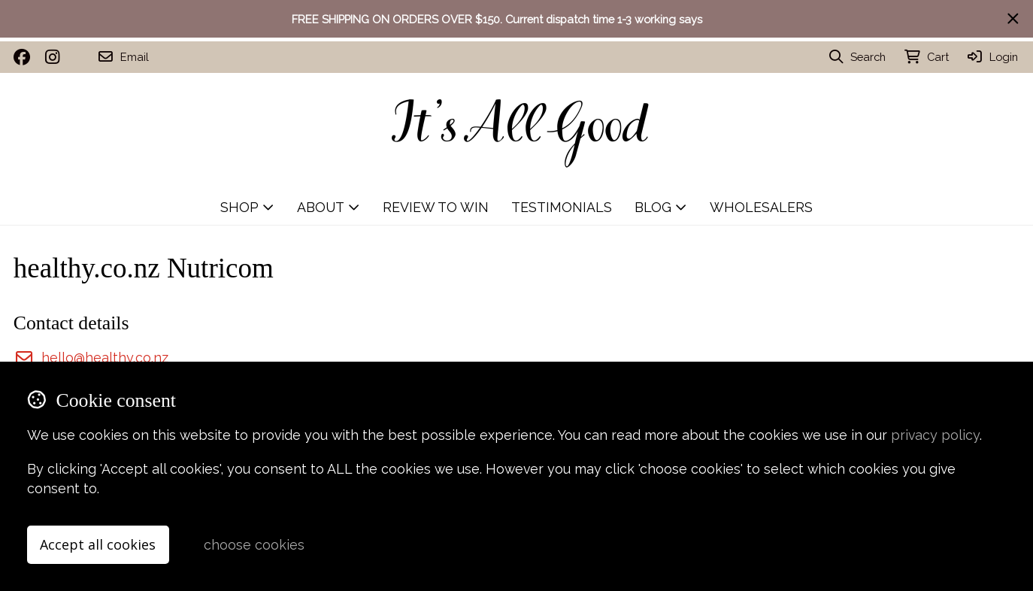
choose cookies (254, 545)
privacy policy (935, 435)
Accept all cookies (98, 544)
